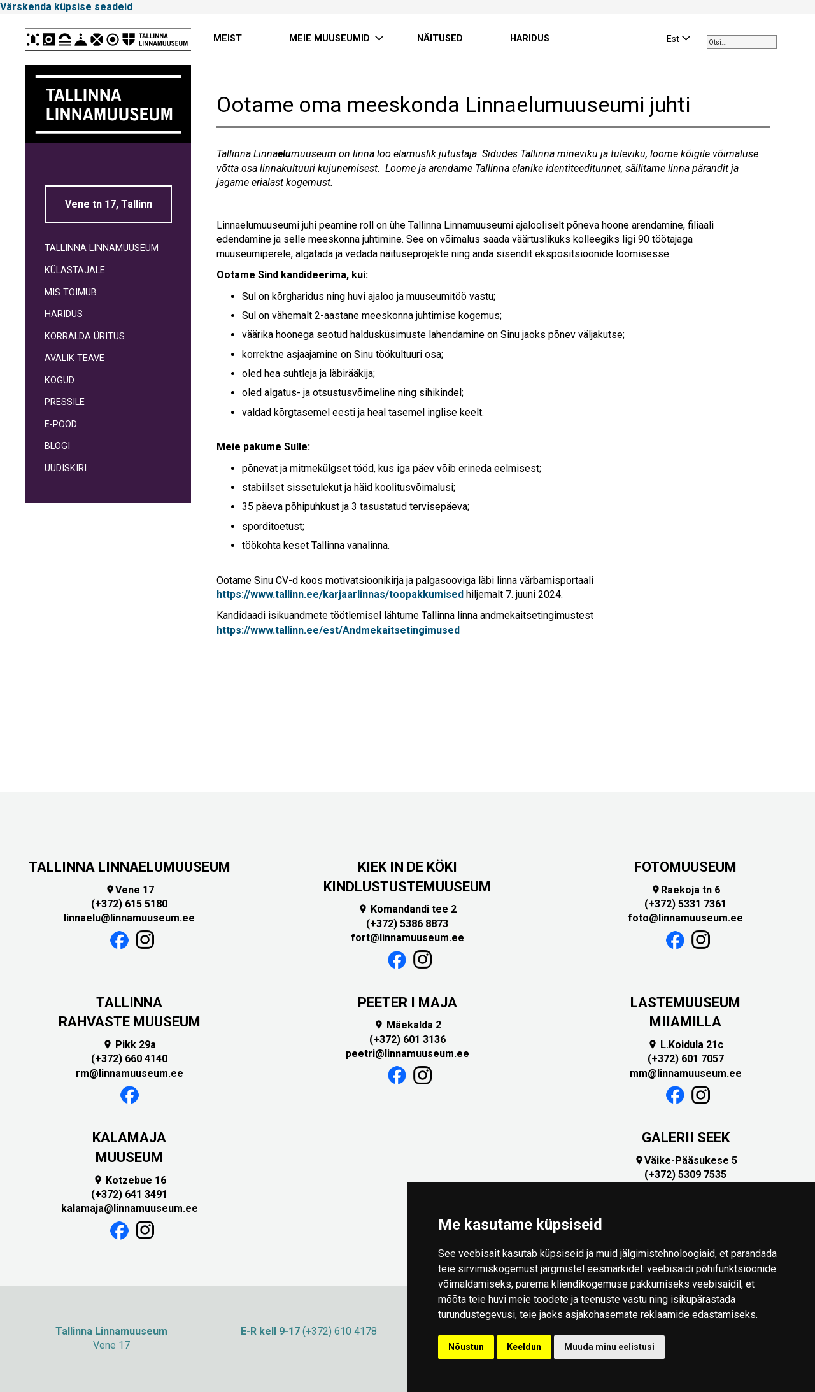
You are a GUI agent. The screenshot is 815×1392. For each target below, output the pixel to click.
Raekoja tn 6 (685, 890)
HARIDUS (529, 38)
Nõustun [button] (466, 1347)
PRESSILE (65, 402)
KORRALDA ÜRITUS (85, 336)
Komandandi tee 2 (407, 909)
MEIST (227, 38)
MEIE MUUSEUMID (329, 38)
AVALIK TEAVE (74, 358)
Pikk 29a (129, 1045)
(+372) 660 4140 (129, 1059)
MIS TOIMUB (71, 292)
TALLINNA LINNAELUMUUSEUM (129, 867)
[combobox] (742, 42)
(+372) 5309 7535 (685, 1174)
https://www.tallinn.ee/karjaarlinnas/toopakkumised (340, 594)
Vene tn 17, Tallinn (108, 204)
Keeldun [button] (524, 1347)
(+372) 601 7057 (686, 1059)
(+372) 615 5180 (129, 904)
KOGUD (59, 380)
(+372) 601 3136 (407, 1039)
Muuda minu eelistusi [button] (609, 1347)
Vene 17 (129, 890)
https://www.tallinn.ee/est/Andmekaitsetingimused (338, 630)
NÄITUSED (440, 38)
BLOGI (57, 446)
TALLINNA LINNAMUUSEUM (102, 248)
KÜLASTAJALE (75, 270)
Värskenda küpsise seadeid (66, 7)
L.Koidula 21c (685, 1045)
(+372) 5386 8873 (407, 924)
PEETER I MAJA (407, 1003)
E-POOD (61, 424)
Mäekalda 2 (407, 1025)
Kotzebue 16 (129, 1180)
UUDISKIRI (66, 468)
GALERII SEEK (686, 1138)
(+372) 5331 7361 (685, 904)
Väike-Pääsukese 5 (685, 1160)
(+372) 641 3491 (129, 1194)
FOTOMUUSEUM (685, 867)
